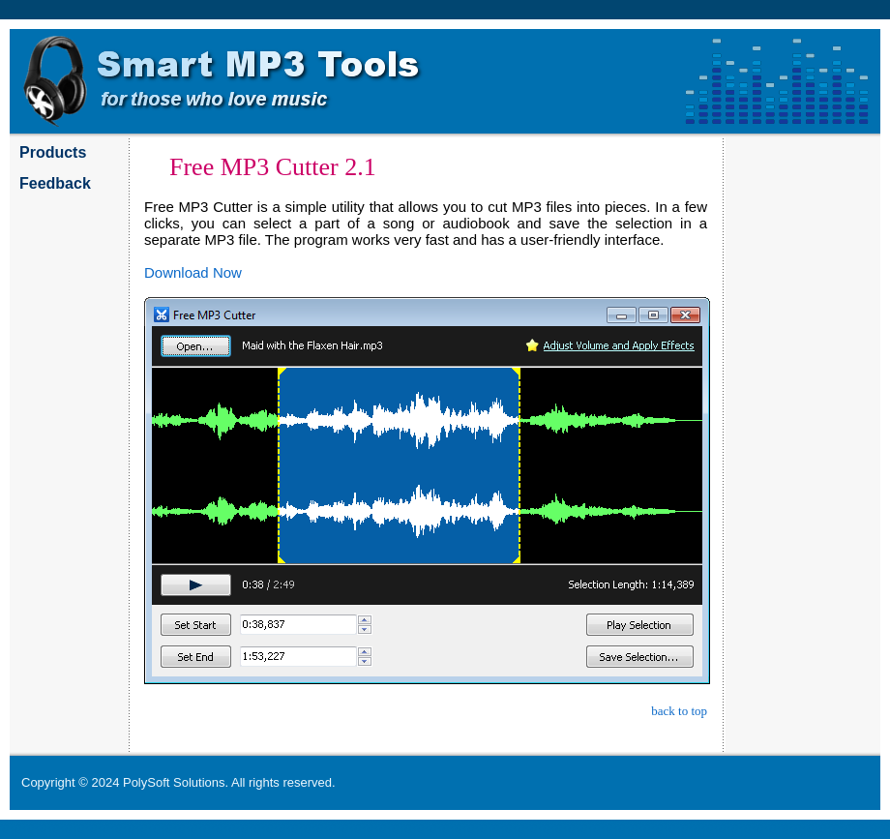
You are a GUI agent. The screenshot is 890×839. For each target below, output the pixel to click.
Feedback (55, 183)
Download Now (193, 272)
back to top (679, 711)
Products (52, 152)
